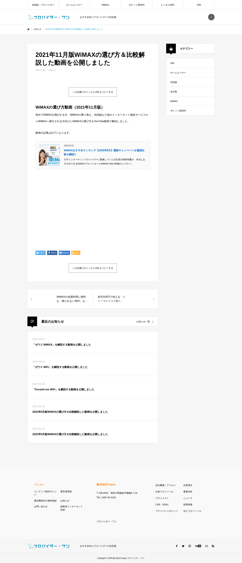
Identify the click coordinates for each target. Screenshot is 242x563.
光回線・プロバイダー (43, 5)
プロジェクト (162, 498)
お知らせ (52, 70)
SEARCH (211, 17)
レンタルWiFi (168, 5)
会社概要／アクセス (165, 485)
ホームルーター (74, 5)
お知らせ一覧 (143, 321)
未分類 (173, 91)
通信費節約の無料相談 (45, 500)
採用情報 (187, 504)
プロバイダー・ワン (106, 521)
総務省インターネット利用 (71, 508)
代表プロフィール (164, 491)
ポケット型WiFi (137, 5)
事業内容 (187, 491)
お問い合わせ (41, 506)
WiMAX (105, 5)
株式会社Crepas (120, 558)
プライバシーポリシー (166, 511)
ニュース (187, 498)
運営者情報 (66, 491)
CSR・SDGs (161, 504)
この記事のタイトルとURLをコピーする (92, 92)
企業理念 (187, 485)
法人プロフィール (192, 511)
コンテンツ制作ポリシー (45, 493)
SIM (199, 5)
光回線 (173, 82)
